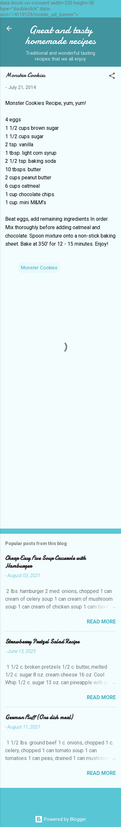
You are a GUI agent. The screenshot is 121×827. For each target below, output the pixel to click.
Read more (101, 622)
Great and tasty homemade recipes (60, 35)
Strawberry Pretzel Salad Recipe (42, 642)
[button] (112, 77)
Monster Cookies (39, 268)
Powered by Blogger (60, 819)
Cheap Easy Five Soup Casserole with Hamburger (45, 562)
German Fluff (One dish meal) (39, 717)
